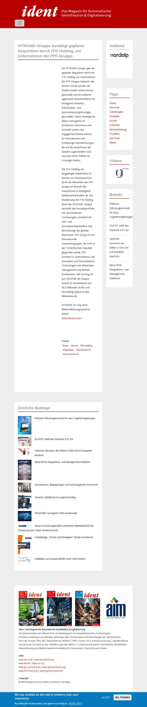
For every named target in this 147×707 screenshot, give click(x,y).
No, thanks (122, 697)
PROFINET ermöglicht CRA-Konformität (56, 513)
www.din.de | (25, 663)
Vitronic (74, 345)
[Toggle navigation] (19, 23)
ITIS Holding (86, 345)
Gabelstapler (116, 111)
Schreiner (115, 125)
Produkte (115, 116)
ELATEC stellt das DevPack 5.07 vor (54, 439)
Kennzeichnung (118, 129)
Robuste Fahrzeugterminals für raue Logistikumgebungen (65, 418)
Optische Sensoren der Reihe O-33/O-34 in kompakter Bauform (119, 247)
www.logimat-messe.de (51, 670)
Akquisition (68, 349)
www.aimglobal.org (44, 659)
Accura (113, 120)
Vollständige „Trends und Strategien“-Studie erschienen (64, 537)
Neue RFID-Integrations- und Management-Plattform (62, 462)
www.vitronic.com (71, 318)
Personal (114, 107)
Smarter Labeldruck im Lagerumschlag (55, 497)
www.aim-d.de (25, 659)
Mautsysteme (83, 349)
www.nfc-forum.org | (29, 670)
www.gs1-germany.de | (30, 667)
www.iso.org (38, 663)
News (65, 345)
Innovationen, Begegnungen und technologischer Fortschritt (66, 484)
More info (75, 703)
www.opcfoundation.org (54, 667)
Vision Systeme (71, 354)
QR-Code (115, 138)
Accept (106, 697)
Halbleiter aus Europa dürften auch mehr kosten (60, 558)
